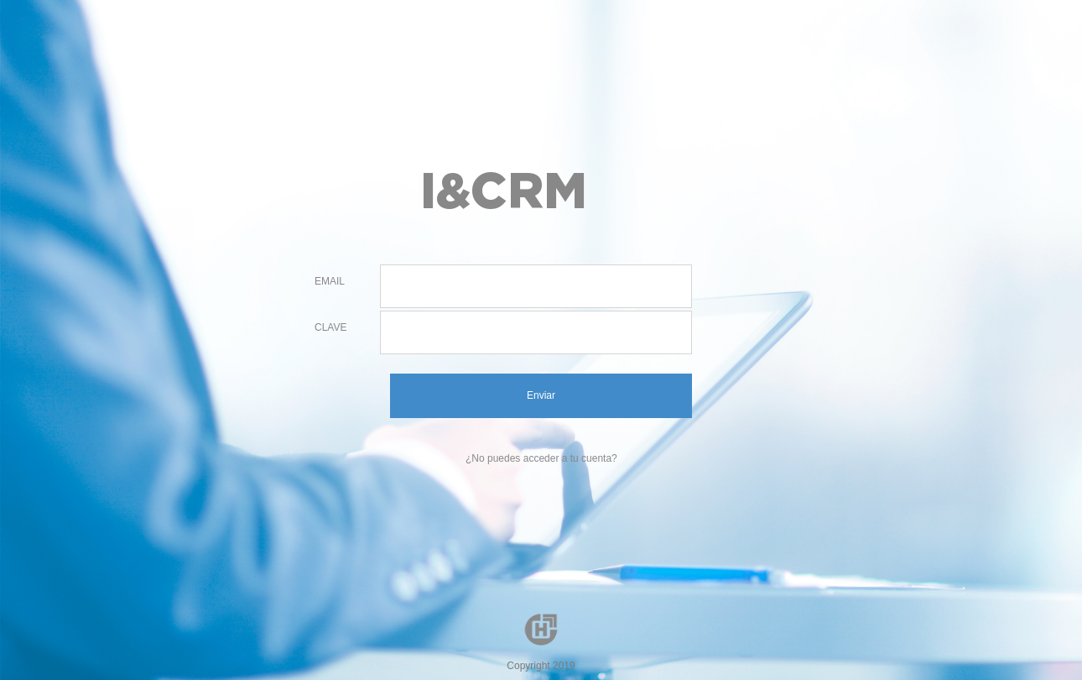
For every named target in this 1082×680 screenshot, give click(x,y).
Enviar (541, 395)
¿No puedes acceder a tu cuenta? (541, 458)
